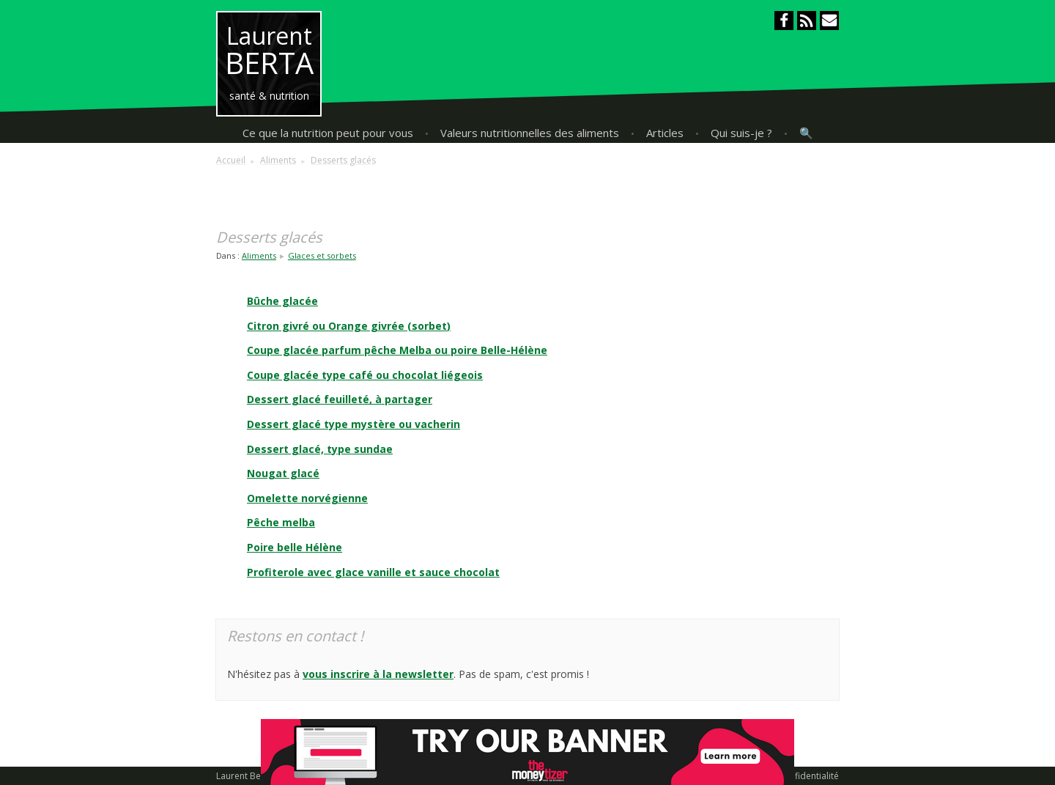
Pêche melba (281, 522)
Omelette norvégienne (307, 498)
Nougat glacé (283, 473)
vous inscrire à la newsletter (378, 674)
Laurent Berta (244, 776)
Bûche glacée (282, 301)
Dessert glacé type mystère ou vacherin (353, 424)
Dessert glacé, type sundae (320, 449)
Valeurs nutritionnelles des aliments (529, 132)
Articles (665, 132)
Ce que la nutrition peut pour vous (328, 132)
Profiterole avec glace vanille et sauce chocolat (373, 572)
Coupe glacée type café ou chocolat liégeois (365, 375)
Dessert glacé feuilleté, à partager (339, 399)
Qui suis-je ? (741, 132)
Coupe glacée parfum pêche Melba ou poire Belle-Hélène (397, 350)
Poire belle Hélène (294, 547)
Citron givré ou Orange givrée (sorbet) (349, 326)
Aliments (259, 255)
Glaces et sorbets (322, 255)
